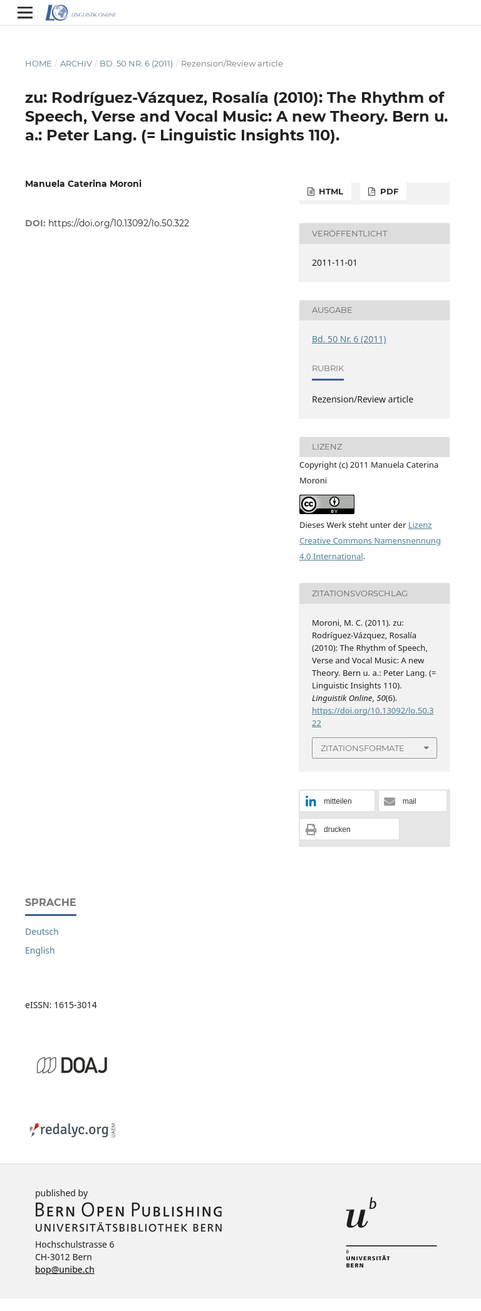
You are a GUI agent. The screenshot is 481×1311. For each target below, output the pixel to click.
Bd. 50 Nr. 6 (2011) (136, 63)
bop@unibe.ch (65, 1269)
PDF (388, 191)
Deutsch (42, 931)
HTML (329, 191)
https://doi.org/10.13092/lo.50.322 (118, 223)
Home (38, 63)
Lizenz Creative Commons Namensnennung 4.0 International (370, 540)
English (40, 950)
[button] (337, 802)
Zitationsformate (363, 748)
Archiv (76, 63)
